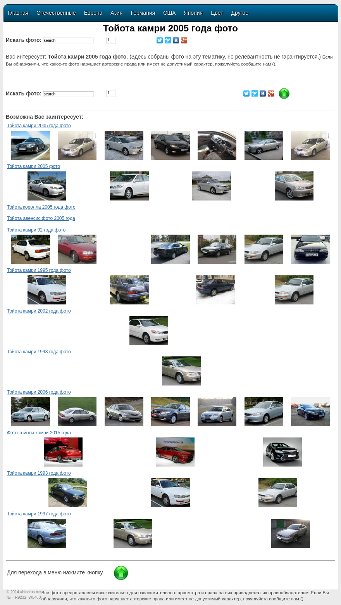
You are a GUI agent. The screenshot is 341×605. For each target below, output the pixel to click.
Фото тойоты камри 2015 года (39, 433)
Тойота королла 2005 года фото (41, 207)
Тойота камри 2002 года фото (39, 311)
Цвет (217, 13)
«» (30, 592)
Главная (18, 13)
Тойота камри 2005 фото (33, 166)
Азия (116, 13)
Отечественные (56, 13)
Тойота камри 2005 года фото (39, 125)
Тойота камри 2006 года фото (39, 392)
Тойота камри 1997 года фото (39, 514)
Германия (143, 13)
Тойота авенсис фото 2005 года (41, 218)
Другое (239, 13)
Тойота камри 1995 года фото (39, 270)
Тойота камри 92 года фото (36, 230)
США (169, 13)
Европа (93, 13)
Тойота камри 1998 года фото (39, 351)
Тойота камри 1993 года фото (39, 473)
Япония (193, 13)
